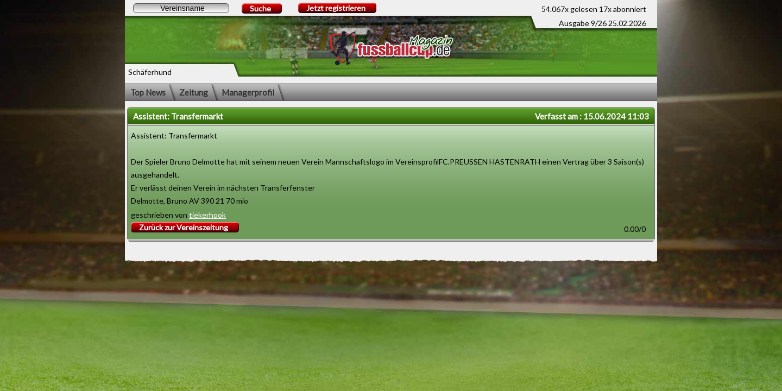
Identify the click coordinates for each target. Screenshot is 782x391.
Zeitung (193, 92)
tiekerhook (207, 214)
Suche (260, 8)
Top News (148, 92)
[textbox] (181, 8)
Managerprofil (248, 92)
